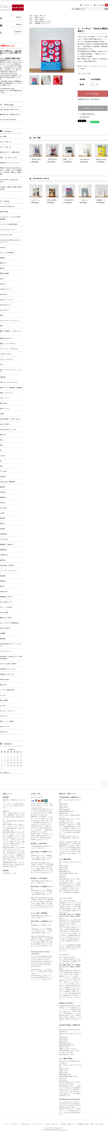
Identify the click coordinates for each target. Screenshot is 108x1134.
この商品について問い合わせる (93, 108)
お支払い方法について (52, 1124)
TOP (30, 15)
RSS (96, 1124)
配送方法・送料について (68, 1124)
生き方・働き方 (39, 19)
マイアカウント (87, 5)
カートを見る (102, 5)
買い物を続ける (84, 117)
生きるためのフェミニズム (43, 21)
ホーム (7, 1124)
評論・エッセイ (39, 17)
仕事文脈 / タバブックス (42, 23)
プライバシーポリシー (37, 1124)
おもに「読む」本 (40, 15)
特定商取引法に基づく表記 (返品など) (89, 99)
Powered (54, 1129)
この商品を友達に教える (87, 114)
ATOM (101, 1124)
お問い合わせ (25, 1124)
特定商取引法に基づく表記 (85, 1124)
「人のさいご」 (85, 200)
